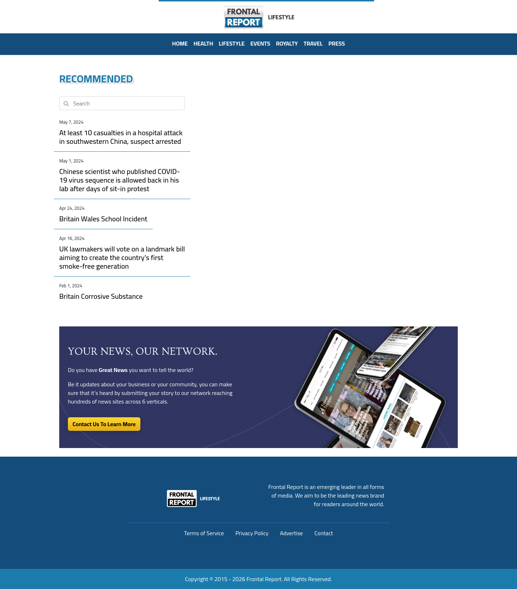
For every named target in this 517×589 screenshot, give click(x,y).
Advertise (291, 533)
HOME (180, 43)
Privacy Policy (252, 533)
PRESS (337, 43)
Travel (313, 43)
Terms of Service (204, 533)
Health (203, 43)
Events (260, 43)
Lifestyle (232, 43)
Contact (324, 533)
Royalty (287, 43)
